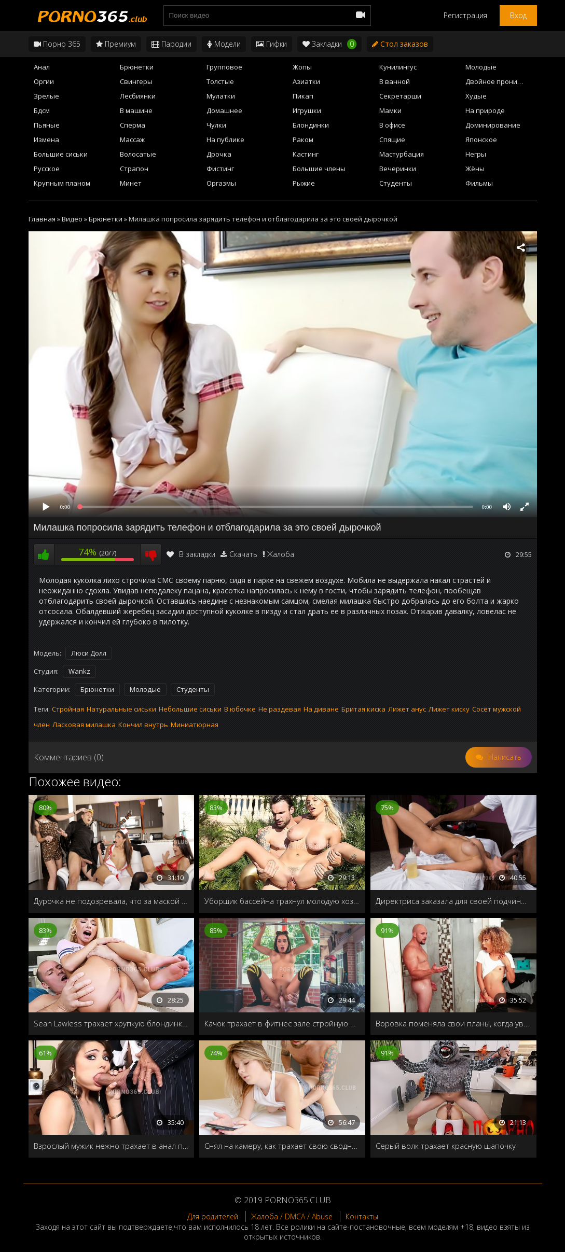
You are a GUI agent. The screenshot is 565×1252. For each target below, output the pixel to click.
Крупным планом (62, 183)
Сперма (132, 125)
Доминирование (492, 125)
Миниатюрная (194, 724)
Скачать (243, 554)
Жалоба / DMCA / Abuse (292, 1216)
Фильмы (479, 183)
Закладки (329, 44)
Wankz (79, 671)
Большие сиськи (61, 154)
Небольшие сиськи (190, 709)
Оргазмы (221, 183)
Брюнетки (137, 67)
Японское (481, 139)
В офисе (392, 125)
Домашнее (224, 110)
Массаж (132, 139)
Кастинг (306, 154)
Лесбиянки (138, 96)
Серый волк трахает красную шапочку (446, 1145)
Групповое (224, 67)
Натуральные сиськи (121, 709)
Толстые (220, 81)
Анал (42, 67)
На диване (321, 709)
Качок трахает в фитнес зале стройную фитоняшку (282, 1023)
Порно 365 (57, 44)
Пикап (303, 96)
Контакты (362, 1216)
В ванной (394, 81)
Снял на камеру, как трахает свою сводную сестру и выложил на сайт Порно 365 (282, 1145)
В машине (136, 110)
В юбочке (240, 709)
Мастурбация (401, 154)
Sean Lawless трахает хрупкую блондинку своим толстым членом (111, 1023)
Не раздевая (279, 709)
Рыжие (304, 183)
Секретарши (400, 96)
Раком (303, 139)
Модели (224, 44)
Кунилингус (398, 67)
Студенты (395, 183)
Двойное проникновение (500, 81)
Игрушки (307, 110)
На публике (225, 139)
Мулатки (220, 96)
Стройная (68, 709)
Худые (476, 96)
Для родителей (212, 1216)
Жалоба (280, 554)
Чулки (216, 125)
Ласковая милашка (84, 724)
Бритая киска (363, 709)
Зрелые (46, 96)
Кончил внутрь (143, 724)
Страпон (134, 168)
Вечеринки (397, 168)
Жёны (475, 168)
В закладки (191, 554)
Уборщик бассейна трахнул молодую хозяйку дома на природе (282, 901)
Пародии (171, 44)
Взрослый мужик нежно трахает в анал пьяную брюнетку (111, 1145)
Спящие (392, 139)
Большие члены (319, 168)
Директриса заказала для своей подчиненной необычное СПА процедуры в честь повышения (453, 901)
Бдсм (42, 110)
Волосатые (138, 154)
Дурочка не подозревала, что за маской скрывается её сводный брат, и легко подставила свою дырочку (111, 901)
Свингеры (136, 81)
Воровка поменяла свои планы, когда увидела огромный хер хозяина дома (453, 1023)
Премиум (116, 44)
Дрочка (218, 154)
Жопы (302, 67)
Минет (131, 183)
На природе (485, 110)
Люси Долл (88, 653)
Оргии (44, 81)
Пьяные (47, 125)
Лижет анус (407, 709)
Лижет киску (449, 709)
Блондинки (311, 125)
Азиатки (306, 81)
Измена (46, 139)
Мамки (390, 110)
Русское (47, 168)
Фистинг (220, 168)
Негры (475, 154)
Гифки (271, 44)
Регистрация (465, 15)
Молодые (481, 67)
